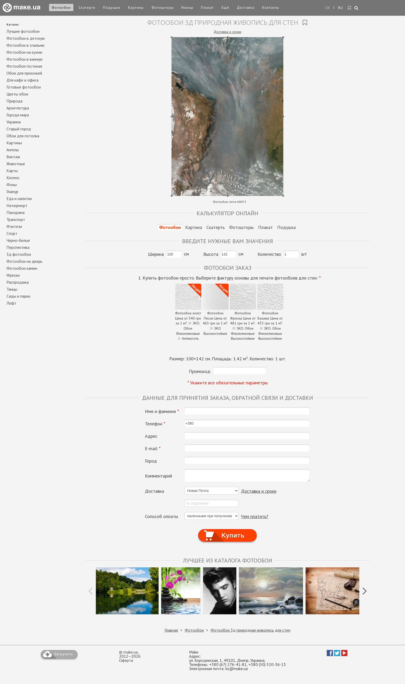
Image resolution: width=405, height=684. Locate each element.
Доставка (245, 7)
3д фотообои (18, 254)
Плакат (207, 7)
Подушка (286, 227)
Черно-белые (18, 240)
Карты (12, 170)
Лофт (11, 303)
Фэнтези (14, 226)
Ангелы (12, 149)
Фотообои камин (21, 268)
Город (151, 461)
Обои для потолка (22, 135)
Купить (227, 530)
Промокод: (200, 371)
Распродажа (17, 282)
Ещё (225, 7)
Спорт (11, 233)
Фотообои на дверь (24, 261)
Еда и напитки (19, 198)
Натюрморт (16, 205)
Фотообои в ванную (24, 59)
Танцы (11, 289)
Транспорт (15, 219)
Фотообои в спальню (25, 45)
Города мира (17, 114)
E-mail (153, 448)
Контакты (270, 7)
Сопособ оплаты (161, 516)
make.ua (130, 652)
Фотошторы (163, 7)
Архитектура (17, 107)
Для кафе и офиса (22, 80)
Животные (15, 163)
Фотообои (61, 7)
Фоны (11, 184)
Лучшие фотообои (23, 31)
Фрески (13, 275)
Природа (14, 101)
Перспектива (17, 247)
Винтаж (13, 156)
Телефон (155, 423)
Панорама (15, 212)
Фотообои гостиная (24, 66)
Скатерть (215, 227)
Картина (193, 227)
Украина (13, 121)
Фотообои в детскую (25, 38)
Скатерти (87, 7)
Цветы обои (17, 94)
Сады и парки (18, 296)
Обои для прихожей (24, 73)
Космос (13, 177)
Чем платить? (254, 516)
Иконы (187, 7)
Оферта (126, 660)
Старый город (18, 128)
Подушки (111, 7)
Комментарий (158, 476)
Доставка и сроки (227, 31)
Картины (136, 7)
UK (327, 7)
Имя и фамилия (162, 411)
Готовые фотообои (23, 87)
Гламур (12, 191)
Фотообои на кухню (24, 52)
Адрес (151, 436)
